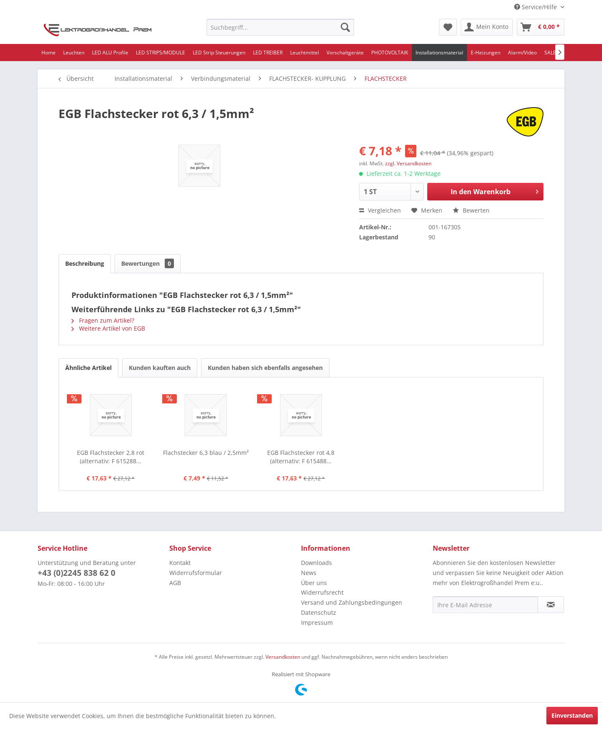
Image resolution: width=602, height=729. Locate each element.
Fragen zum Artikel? (102, 320)
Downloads (316, 563)
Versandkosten (282, 656)
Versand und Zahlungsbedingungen (351, 602)
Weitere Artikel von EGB (108, 328)
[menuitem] (280, 27)
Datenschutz (318, 612)
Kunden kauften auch (160, 368)
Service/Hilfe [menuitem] (536, 7)
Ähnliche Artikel (88, 368)
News (308, 573)
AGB (175, 583)
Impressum (317, 622)
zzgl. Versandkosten (408, 163)
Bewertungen (147, 263)
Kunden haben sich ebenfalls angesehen (265, 368)
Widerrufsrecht (322, 592)
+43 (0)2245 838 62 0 (76, 572)
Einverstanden (572, 715)
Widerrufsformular (195, 573)
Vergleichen (380, 210)
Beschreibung (84, 263)
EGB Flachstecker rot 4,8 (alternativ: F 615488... (300, 457)
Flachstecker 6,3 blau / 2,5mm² (206, 453)
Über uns (314, 583)
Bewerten (471, 210)
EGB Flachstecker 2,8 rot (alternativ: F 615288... (110, 457)
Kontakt (180, 563)
